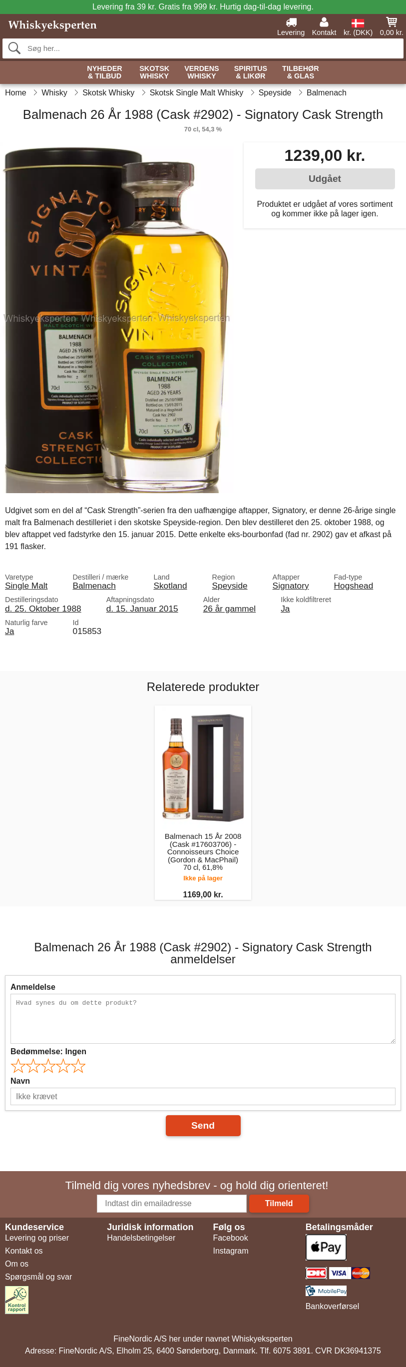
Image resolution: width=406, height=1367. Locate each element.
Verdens (201, 72)
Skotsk (154, 72)
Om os (16, 1264)
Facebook (230, 1238)
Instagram (230, 1251)
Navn (20, 1081)
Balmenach (93, 586)
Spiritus (250, 72)
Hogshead (354, 586)
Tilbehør (300, 72)
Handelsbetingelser (141, 1238)
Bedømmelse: (48, 1051)
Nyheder (104, 72)
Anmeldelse (32, 987)
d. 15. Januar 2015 (142, 609)
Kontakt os (24, 1251)
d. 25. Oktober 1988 (43, 609)
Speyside (230, 586)
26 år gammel (229, 609)
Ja (285, 609)
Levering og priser (37, 1238)
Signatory (291, 586)
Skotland (170, 586)
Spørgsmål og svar (38, 1277)
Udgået (325, 178)
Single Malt (26, 586)
